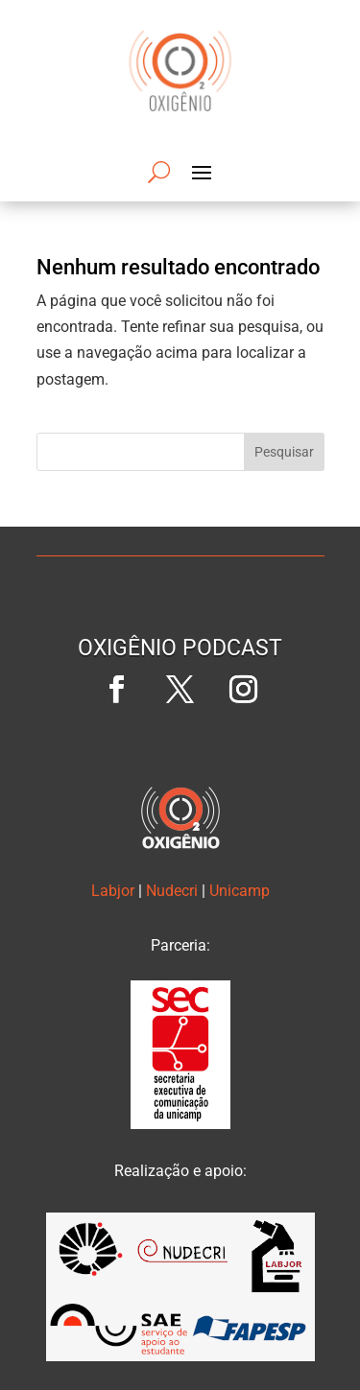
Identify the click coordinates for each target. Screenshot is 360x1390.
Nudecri (172, 891)
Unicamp (239, 891)
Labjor (112, 891)
